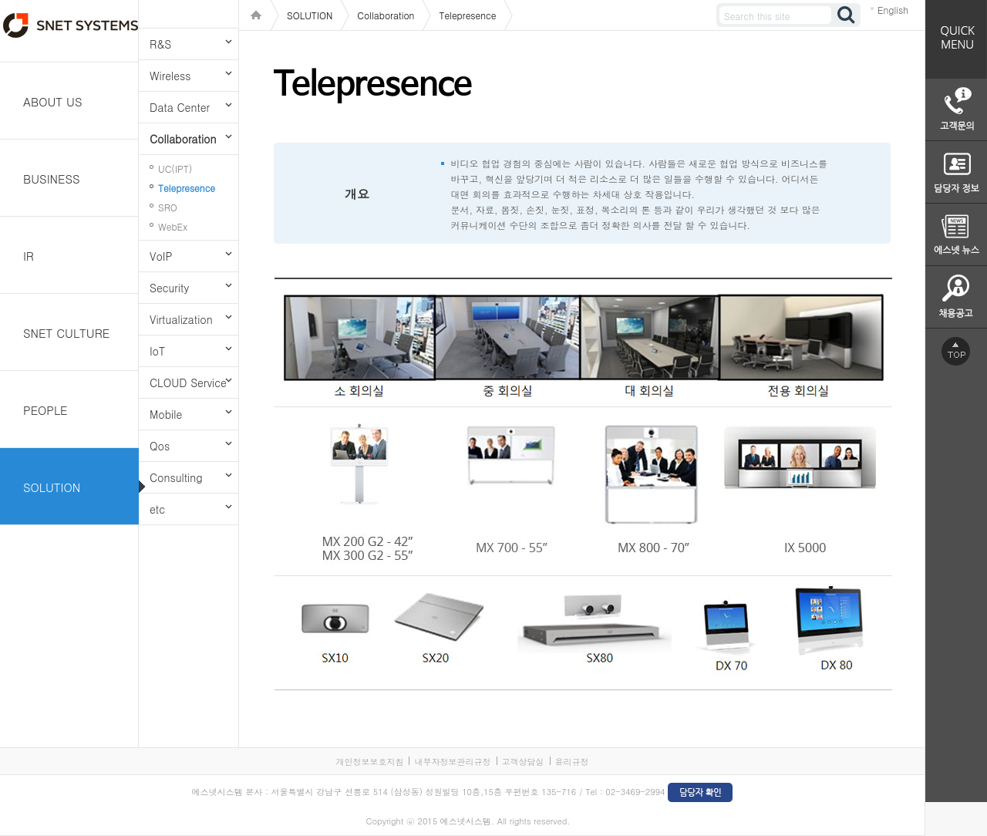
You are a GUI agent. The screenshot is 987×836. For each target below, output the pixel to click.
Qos (160, 445)
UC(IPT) (175, 168)
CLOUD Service (188, 382)
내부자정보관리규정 (452, 761)
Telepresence (186, 187)
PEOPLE (45, 410)
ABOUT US (53, 101)
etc (157, 509)
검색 (846, 15)
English (893, 9)
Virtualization (181, 319)
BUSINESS (51, 178)
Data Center (180, 107)
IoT (157, 351)
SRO (167, 207)
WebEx (172, 226)
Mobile (166, 414)
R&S (160, 44)
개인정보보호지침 (369, 761)
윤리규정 (572, 761)
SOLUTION (51, 487)
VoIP (161, 256)
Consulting (176, 477)
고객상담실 (523, 761)
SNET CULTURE (66, 333)
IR (28, 256)
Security (169, 287)
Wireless (170, 75)
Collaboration (183, 139)
